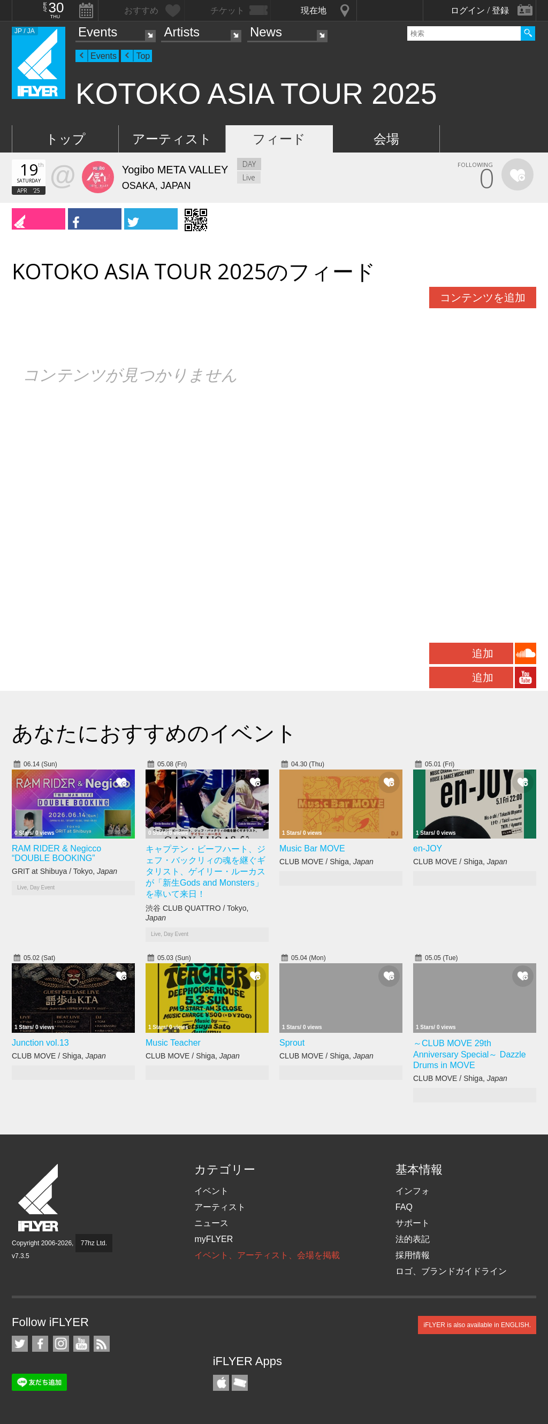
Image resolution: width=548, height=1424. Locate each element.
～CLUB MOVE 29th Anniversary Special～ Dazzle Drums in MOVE (469, 1054)
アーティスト (172, 139)
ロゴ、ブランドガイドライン (451, 1271)
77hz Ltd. (94, 1243)
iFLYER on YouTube (81, 1344)
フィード (279, 139)
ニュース (211, 1223)
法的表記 (412, 1239)
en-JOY (427, 848)
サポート (412, 1223)
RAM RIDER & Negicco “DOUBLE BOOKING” (56, 853)
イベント (211, 1190)
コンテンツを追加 (483, 297)
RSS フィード (102, 1344)
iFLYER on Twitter (20, 1344)
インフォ (412, 1190)
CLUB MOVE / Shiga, (326, 861)
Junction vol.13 (40, 1042)
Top (143, 55)
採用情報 (412, 1255)
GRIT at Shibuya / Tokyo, (64, 871)
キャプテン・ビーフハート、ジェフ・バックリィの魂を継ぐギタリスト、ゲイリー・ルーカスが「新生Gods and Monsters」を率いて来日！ (205, 871)
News (266, 32)
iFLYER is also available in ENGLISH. (477, 1325)
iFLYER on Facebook (40, 1344)
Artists (182, 32)
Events (97, 32)
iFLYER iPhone (221, 1383)
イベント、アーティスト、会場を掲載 (267, 1255)
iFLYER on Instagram (61, 1344)
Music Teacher (173, 1042)
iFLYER (39, 1198)
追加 (482, 653)
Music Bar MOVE (312, 848)
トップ (65, 139)
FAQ (404, 1207)
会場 (386, 139)
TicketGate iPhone (240, 1383)
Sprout (292, 1042)
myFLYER (213, 1239)
